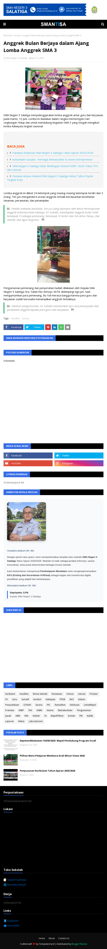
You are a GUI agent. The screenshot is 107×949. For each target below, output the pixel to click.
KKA (26, 715)
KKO (72, 699)
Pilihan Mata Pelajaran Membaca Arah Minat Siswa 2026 (52, 755)
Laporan (9, 721)
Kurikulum (10, 693)
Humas (70, 693)
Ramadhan (60, 704)
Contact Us (63, 938)
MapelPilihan (57, 715)
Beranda (8, 35)
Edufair (36, 715)
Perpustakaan (12, 704)
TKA (30, 710)
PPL (48, 704)
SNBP (21, 710)
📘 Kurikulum (11, 920)
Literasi (81, 693)
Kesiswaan (57, 693)
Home (42, 938)
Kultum (81, 699)
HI (45, 715)
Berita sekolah (40, 693)
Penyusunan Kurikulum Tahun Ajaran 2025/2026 (47, 770)
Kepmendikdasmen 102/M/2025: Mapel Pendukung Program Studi (58, 740)
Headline (15, 318)
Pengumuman (84, 710)
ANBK (39, 710)
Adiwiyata (50, 699)
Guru (14, 699)
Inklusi (21, 721)
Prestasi (94, 693)
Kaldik (90, 715)
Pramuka (9, 710)
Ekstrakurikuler (65, 710)
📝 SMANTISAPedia (15, 879)
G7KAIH (27, 704)
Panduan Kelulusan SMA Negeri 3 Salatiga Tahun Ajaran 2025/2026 (52, 152)
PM (80, 715)
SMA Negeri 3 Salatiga (17, 58)
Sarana (17, 35)
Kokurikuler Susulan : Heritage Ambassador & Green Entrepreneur (52, 159)
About (52, 938)
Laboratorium (36, 721)
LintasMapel (90, 704)
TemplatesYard (46, 943)
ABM (18, 715)
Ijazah (8, 715)
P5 (6, 699)
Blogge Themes (79, 943)
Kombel (37, 699)
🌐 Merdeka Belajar (15, 884)
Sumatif (25, 699)
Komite (71, 715)
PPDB (62, 699)
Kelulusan (74, 704)
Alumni (50, 710)
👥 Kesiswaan (11, 925)
